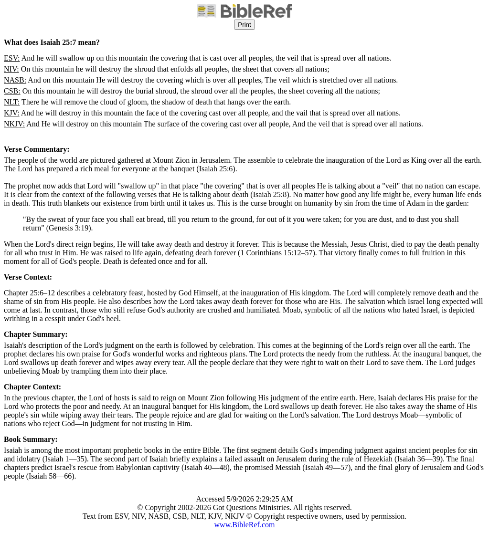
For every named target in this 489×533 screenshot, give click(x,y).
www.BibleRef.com (244, 525)
